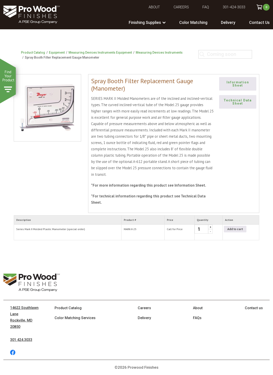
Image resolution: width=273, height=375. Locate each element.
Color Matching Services (75, 318)
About (154, 7)
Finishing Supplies (145, 22)
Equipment (57, 52)
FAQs (197, 318)
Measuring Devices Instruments (159, 52)
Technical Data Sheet (238, 101)
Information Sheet (238, 83)
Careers (181, 7)
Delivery (228, 22)
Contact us (254, 308)
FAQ (205, 7)
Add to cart (235, 229)
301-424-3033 (234, 7)
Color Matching (193, 22)
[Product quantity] (204, 229)
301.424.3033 (21, 340)
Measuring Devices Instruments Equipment (100, 52)
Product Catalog (33, 52)
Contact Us (259, 22)
